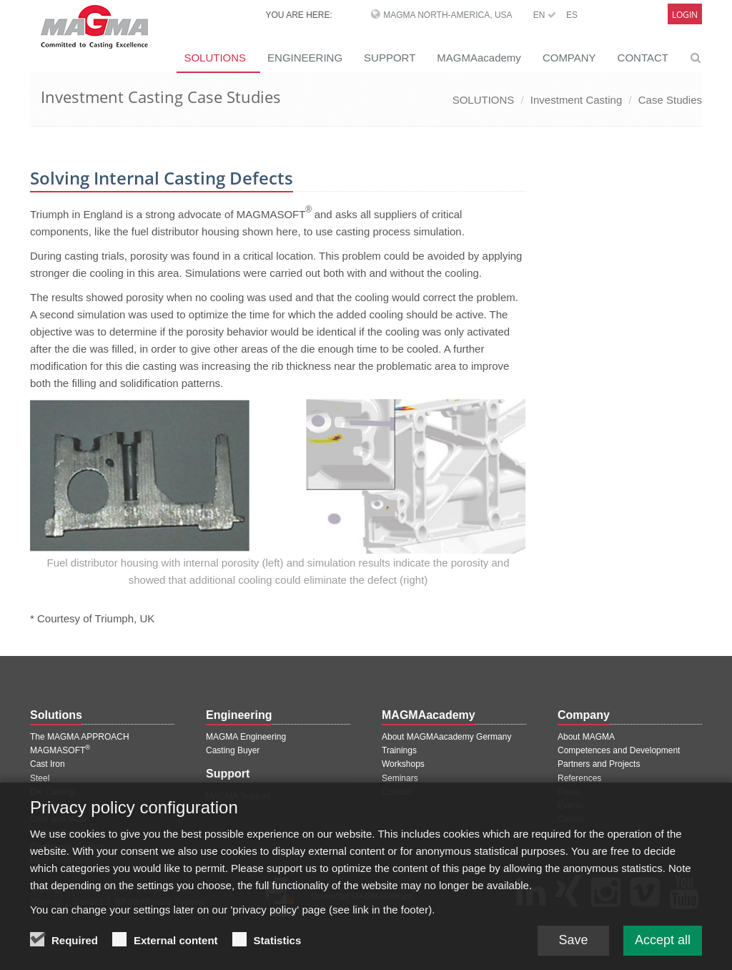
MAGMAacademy (479, 58)
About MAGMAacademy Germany (446, 737)
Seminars (400, 778)
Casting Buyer (232, 750)
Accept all (663, 948)
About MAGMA (586, 737)
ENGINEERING (304, 58)
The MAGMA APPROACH (79, 737)
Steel (39, 778)
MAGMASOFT (60, 750)
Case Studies (670, 100)
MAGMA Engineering (246, 737)
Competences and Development (619, 750)
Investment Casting (576, 100)
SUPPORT (389, 58)
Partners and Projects (599, 764)
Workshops (403, 764)
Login (685, 15)
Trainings (399, 750)
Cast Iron (47, 764)
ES (572, 15)
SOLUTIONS (215, 58)
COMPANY (569, 58)
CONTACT (643, 58)
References (579, 778)
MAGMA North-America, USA (447, 15)
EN (544, 15)
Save (573, 948)
